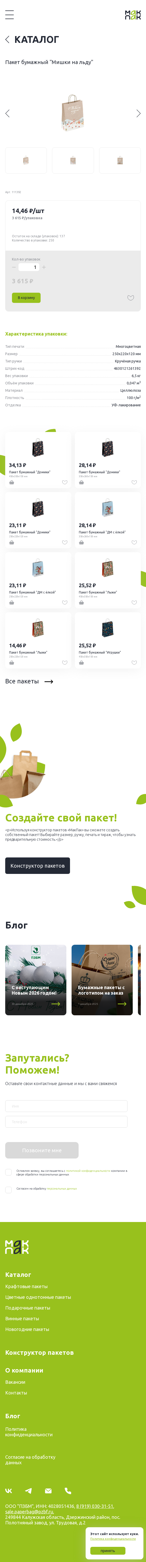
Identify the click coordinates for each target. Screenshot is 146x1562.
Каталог (32, 39)
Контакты (16, 1392)
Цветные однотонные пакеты (38, 1297)
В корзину (26, 298)
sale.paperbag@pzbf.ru (29, 1511)
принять (108, 1551)
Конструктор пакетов (37, 866)
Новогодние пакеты (27, 1329)
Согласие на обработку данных (30, 1459)
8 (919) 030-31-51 (94, 1506)
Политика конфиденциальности (113, 1538)
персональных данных (62, 1188)
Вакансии (15, 1382)
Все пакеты (29, 681)
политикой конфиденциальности (88, 1170)
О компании (24, 1370)
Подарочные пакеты (27, 1307)
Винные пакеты (22, 1318)
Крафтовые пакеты (26, 1286)
